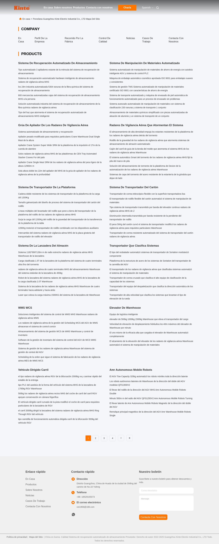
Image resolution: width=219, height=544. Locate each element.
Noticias (130, 38)
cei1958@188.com (86, 507)
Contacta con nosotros (99, 7)
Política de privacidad (17, 537)
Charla (127, 7)
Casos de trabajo (35, 501)
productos (31, 484)
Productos (79, 7)
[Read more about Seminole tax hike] (121, 438)
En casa (48, 7)
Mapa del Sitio (36, 537)
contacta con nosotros (153, 517)
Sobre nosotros (63, 7)
